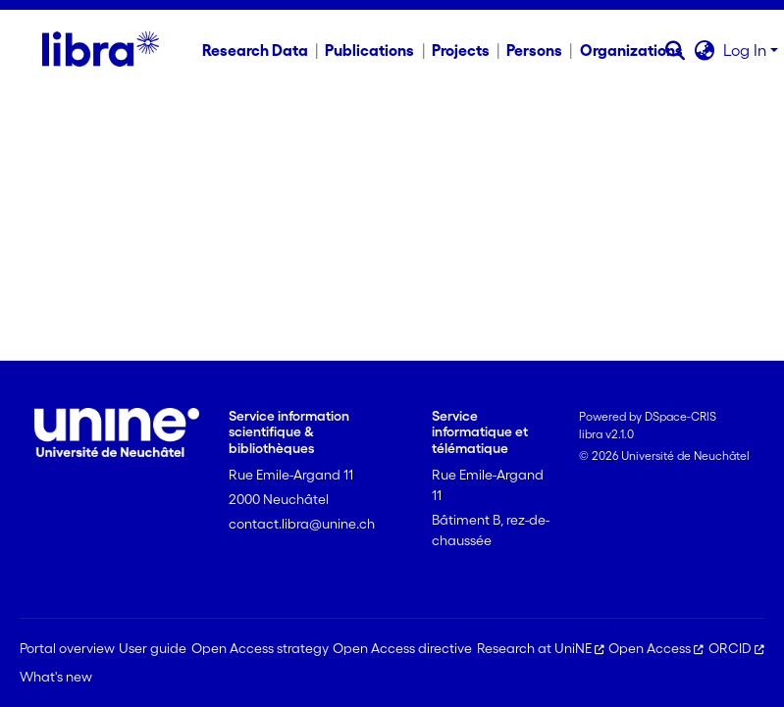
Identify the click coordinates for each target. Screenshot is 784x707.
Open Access (656, 648)
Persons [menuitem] (534, 50)
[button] (675, 50)
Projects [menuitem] (461, 50)
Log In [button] (746, 50)
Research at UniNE (540, 648)
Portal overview (67, 648)
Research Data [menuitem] (255, 50)
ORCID (736, 648)
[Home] (100, 50)
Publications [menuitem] (369, 50)
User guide (152, 648)
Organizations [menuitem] (631, 50)
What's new (56, 676)
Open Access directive (402, 648)
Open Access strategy (260, 648)
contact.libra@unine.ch (302, 523)
